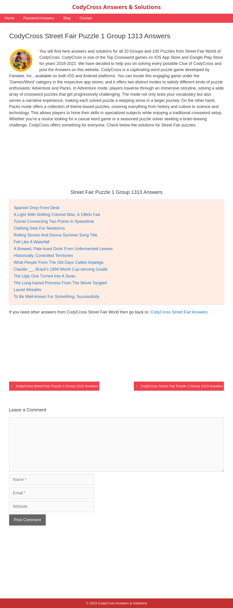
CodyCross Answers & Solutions (116, 7)
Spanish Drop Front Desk (37, 207)
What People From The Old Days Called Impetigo (59, 262)
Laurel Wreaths (27, 289)
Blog (67, 18)
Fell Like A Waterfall (31, 242)
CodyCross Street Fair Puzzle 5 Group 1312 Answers (57, 386)
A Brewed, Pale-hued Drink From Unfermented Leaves (63, 248)
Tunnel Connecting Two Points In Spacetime (54, 221)
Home (9, 18)
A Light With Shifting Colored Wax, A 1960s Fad (57, 214)
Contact (86, 18)
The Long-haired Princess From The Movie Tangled (60, 283)
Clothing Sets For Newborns (39, 228)
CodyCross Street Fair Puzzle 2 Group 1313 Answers (182, 386)
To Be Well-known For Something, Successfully (56, 296)
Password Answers (38, 18)
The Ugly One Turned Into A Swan (45, 276)
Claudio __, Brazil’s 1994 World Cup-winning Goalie (61, 269)
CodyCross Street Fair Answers (179, 312)
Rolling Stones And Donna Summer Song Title (55, 235)
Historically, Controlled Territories (43, 255)
